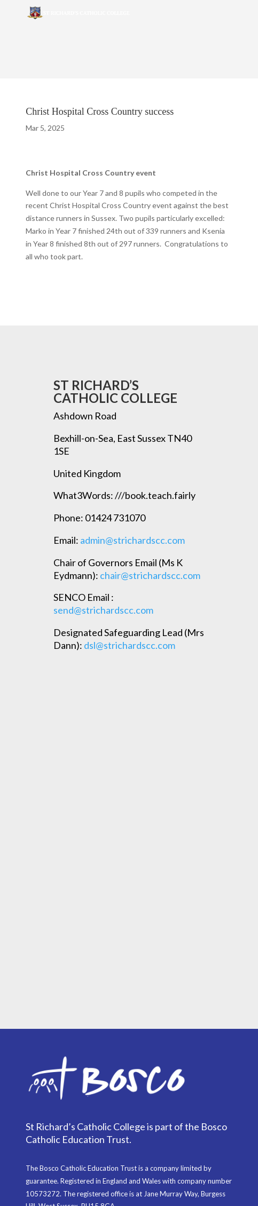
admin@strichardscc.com (132, 540)
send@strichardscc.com (103, 610)
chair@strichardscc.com (150, 575)
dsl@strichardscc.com (129, 645)
